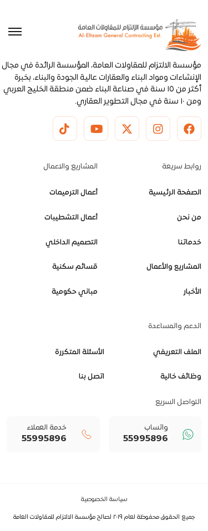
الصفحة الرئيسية (175, 192)
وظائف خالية (180, 376)
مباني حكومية (75, 292)
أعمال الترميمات (73, 192)
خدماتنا (189, 242)
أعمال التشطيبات (71, 217)
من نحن (189, 217)
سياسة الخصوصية (104, 499)
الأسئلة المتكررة (79, 352)
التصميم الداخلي (71, 242)
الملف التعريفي (177, 352)
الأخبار (192, 292)
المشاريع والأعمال (173, 267)
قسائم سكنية (75, 267)
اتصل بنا (91, 376)
